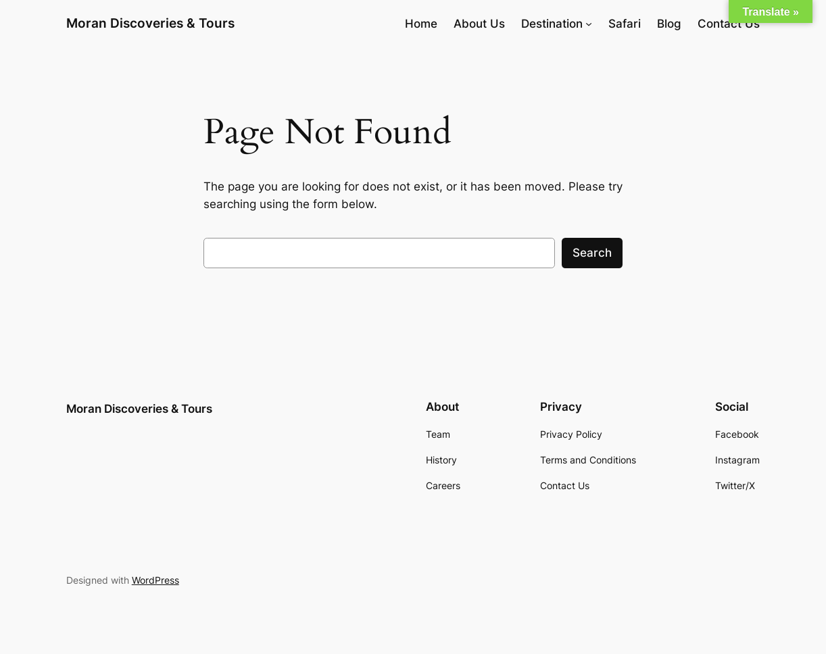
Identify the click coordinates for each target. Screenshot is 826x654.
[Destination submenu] (588, 23)
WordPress (155, 580)
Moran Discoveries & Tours (150, 23)
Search (592, 252)
